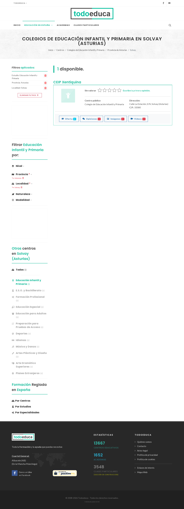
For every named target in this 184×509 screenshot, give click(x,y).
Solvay (17, 187)
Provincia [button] (22, 174)
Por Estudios (21, 406)
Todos (19, 269)
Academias (100, 459)
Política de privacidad (147, 455)
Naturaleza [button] (22, 194)
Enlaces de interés (145, 467)
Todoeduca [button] (20, 3)
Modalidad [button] (22, 200)
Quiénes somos (144, 442)
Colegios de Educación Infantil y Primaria (85, 50)
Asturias (18, 178)
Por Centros (21, 400)
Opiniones (92, 118)
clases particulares (106, 473)
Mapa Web (142, 472)
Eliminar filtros (29, 95)
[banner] (30, 290)
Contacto (141, 446)
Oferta (69, 118)
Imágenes (115, 118)
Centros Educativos (106, 447)
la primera (136, 90)
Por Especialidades (25, 412)
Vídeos (138, 118)
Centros (60, 50)
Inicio (50, 50)
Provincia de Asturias (117, 50)
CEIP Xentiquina (67, 82)
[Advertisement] (30, 120)
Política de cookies (146, 459)
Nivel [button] (18, 166)
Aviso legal (142, 450)
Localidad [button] (22, 183)
